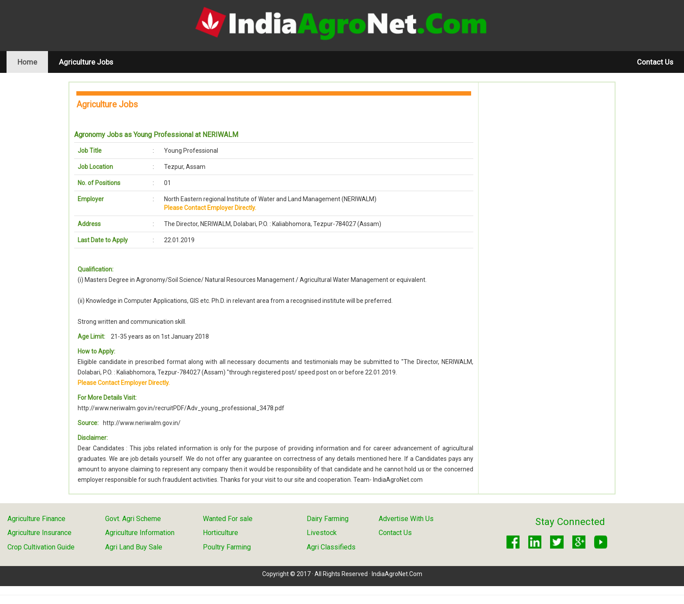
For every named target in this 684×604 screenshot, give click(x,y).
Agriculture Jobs (86, 62)
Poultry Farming (227, 547)
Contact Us (655, 62)
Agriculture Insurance (39, 532)
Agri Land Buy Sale (133, 547)
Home (32, 61)
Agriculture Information (139, 532)
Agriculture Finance (36, 519)
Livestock (322, 532)
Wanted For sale (228, 519)
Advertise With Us (406, 519)
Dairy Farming (328, 519)
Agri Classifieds (331, 547)
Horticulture (220, 532)
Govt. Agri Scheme (133, 519)
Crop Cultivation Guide (41, 547)
